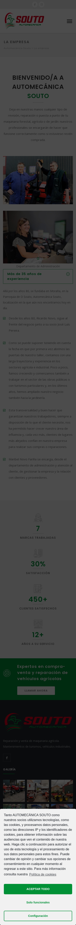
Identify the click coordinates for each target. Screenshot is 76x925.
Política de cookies (42, 874)
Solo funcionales (38, 902)
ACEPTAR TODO (38, 889)
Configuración (38, 915)
